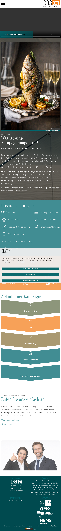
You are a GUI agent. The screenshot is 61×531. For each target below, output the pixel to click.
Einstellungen (30, 275)
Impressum (7, 526)
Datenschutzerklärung (19, 526)
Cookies (30, 526)
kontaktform (37, 526)
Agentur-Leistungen (15, 500)
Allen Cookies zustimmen (30, 268)
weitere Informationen (30, 280)
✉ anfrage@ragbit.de (10, 420)
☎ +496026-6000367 (10, 424)
